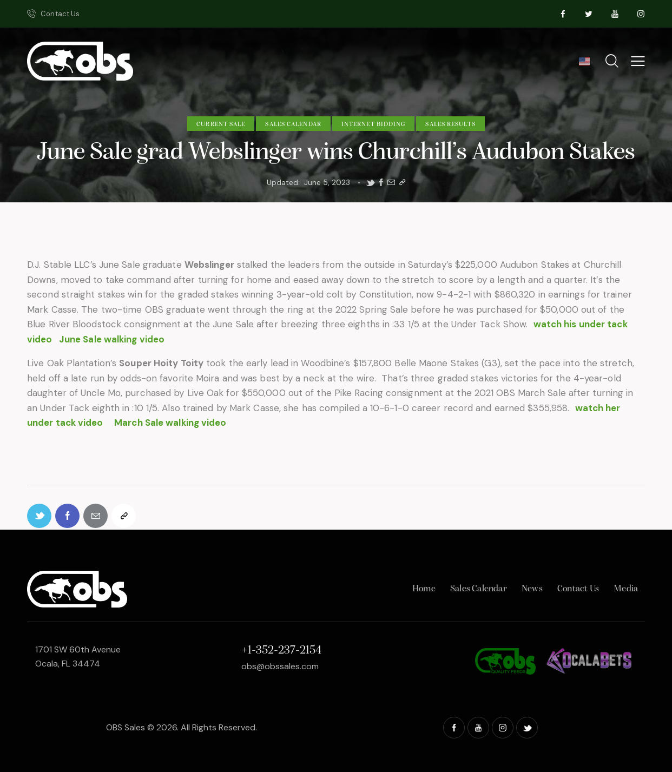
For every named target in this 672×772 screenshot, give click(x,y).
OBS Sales (125, 727)
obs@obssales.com (280, 666)
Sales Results (450, 124)
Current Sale (220, 124)
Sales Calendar (293, 124)
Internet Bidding (373, 124)
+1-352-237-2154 (281, 650)
